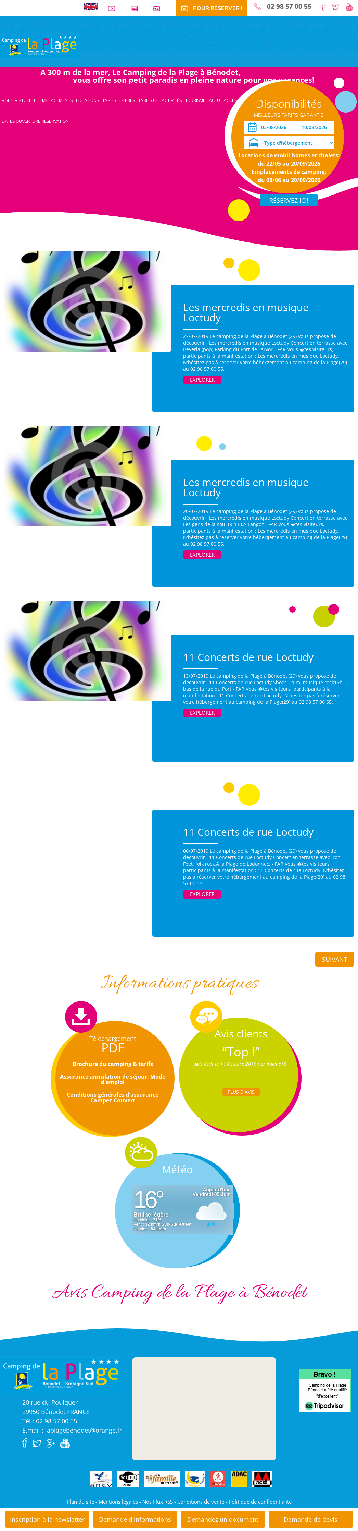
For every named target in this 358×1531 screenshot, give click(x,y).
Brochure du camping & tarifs (113, 1064)
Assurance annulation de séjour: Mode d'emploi (112, 1079)
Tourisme (195, 100)
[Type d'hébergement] (289, 142)
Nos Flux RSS (157, 1501)
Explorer (202, 379)
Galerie (137, 8)
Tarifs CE (148, 100)
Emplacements (56, 100)
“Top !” (241, 1051)
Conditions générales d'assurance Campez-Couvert (112, 1097)
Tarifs (109, 100)
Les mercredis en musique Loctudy (246, 312)
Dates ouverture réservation (35, 121)
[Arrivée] (275, 127)
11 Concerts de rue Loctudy (248, 657)
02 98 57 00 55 (289, 6)
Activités (172, 100)
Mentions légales (118, 1501)
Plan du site (80, 1501)
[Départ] (316, 127)
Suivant (334, 959)
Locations (87, 100)
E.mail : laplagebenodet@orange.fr (72, 1430)
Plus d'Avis (241, 1092)
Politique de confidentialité (260, 1501)
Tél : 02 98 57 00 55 (49, 1421)
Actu (214, 100)
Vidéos (114, 8)
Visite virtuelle (19, 100)
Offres (127, 100)
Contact (159, 8)
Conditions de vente (200, 1501)
